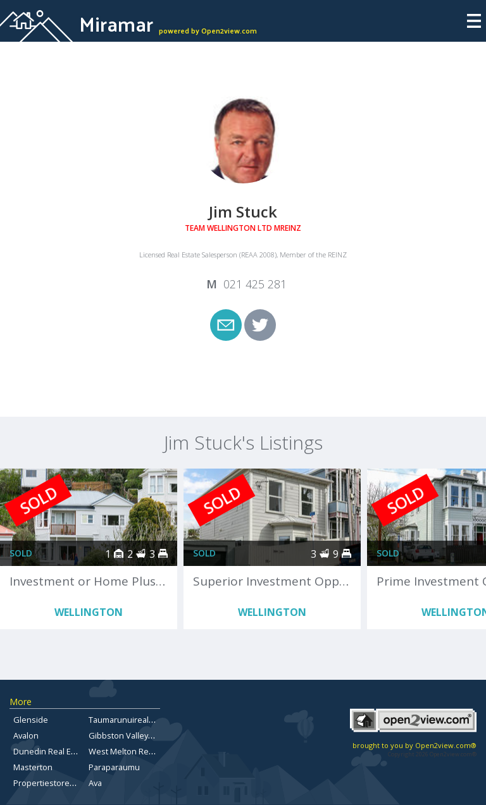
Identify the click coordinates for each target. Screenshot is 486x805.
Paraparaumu (114, 767)
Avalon (26, 735)
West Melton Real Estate (134, 751)
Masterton (33, 767)
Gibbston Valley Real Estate (140, 735)
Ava (95, 783)
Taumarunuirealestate (131, 719)
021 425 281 (255, 284)
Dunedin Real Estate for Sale (67, 751)
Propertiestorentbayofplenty (67, 783)
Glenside (30, 719)
